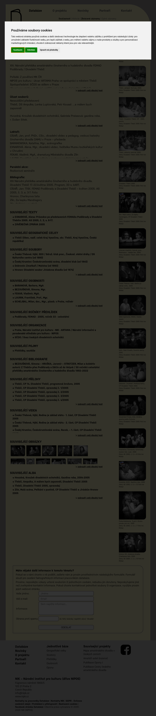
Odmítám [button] (31, 50)
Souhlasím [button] (17, 50)
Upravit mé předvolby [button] (49, 50)
